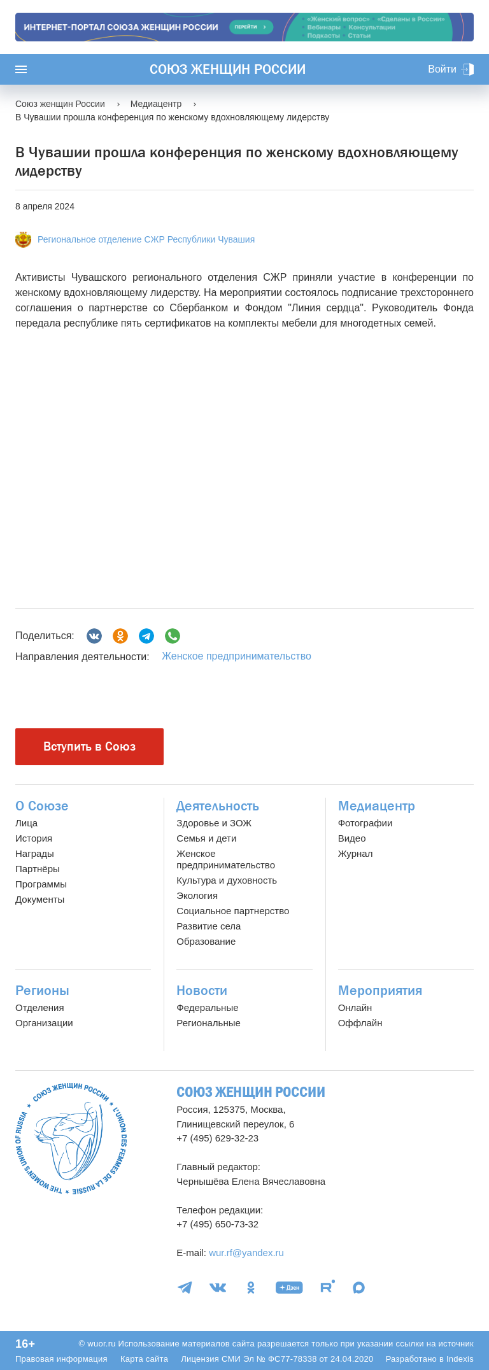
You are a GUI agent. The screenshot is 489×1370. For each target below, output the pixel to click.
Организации (44, 1022)
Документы (39, 899)
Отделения (39, 1007)
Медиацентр (376, 806)
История (33, 838)
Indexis (460, 1359)
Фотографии (365, 822)
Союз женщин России (228, 69)
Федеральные (207, 1007)
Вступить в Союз (89, 746)
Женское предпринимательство (236, 656)
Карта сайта (144, 1359)
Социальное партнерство (232, 910)
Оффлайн (360, 1022)
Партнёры (37, 868)
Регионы (42, 990)
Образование (206, 941)
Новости (201, 990)
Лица (26, 822)
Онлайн (355, 1007)
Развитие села (208, 926)
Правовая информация (61, 1359)
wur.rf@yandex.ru (246, 1252)
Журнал (355, 853)
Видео (352, 838)
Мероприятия (380, 990)
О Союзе (42, 806)
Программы (41, 884)
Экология (197, 895)
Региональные (208, 1022)
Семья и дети (206, 838)
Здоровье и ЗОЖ (214, 822)
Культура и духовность (226, 880)
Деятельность (217, 806)
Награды (34, 853)
